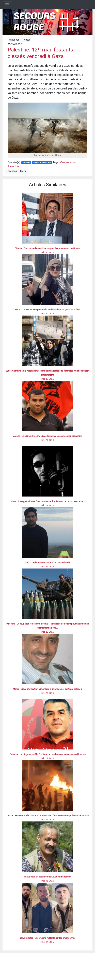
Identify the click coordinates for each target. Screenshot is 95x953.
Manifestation (68, 162)
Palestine (13, 166)
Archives (26, 162)
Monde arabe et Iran (42, 162)
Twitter (26, 39)
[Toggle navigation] (7, 4)
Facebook (14, 39)
